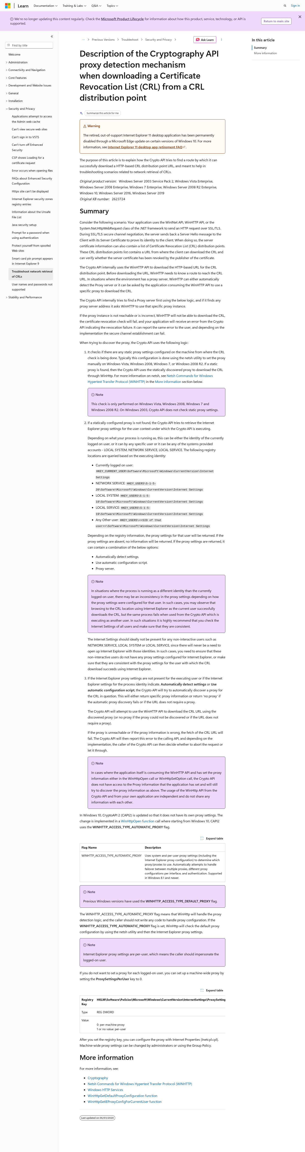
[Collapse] (51, 36)
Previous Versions (103, 40)
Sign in (295, 5)
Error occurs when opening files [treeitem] (32, 170)
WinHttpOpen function (137, 821)
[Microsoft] (8, 5)
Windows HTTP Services (105, 1089)
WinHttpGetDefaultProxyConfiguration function (122, 1095)
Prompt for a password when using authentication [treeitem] (30, 235)
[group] (152, 1014)
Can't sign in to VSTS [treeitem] (25, 137)
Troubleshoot (129, 40)
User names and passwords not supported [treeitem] (32, 287)
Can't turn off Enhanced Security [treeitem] (27, 147)
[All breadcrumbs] (83, 39)
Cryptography (98, 1078)
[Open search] (285, 6)
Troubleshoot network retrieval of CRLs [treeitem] (32, 274)
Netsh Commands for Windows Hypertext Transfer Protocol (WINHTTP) (140, 1083)
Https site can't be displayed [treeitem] (30, 191)
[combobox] (29, 45)
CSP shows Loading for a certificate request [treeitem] (28, 160)
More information (168, 381)
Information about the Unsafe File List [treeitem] (31, 214)
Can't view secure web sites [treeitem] (29, 129)
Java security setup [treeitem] (24, 225)
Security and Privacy (158, 40)
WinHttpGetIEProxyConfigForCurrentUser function (125, 1101)
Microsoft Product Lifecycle (122, 19)
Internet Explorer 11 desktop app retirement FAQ (145, 147)
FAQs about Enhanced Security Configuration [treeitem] (32, 181)
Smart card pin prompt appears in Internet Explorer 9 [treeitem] (32, 261)
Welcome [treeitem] (14, 54)
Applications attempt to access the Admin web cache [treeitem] (32, 119)
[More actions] (221, 39)
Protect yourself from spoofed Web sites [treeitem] (31, 248)
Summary (260, 48)
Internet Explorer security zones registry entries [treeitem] (32, 201)
